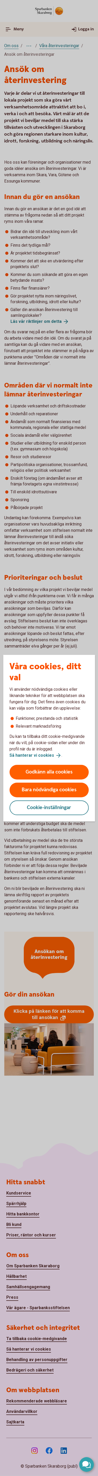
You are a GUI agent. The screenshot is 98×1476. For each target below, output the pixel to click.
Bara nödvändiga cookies (49, 790)
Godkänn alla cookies (49, 772)
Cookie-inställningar (49, 807)
